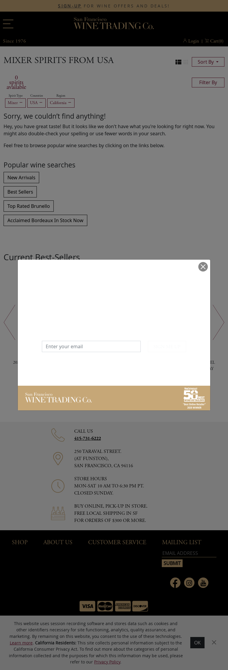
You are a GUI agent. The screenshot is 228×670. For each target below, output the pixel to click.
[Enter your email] (91, 346)
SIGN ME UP (166, 347)
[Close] (203, 267)
